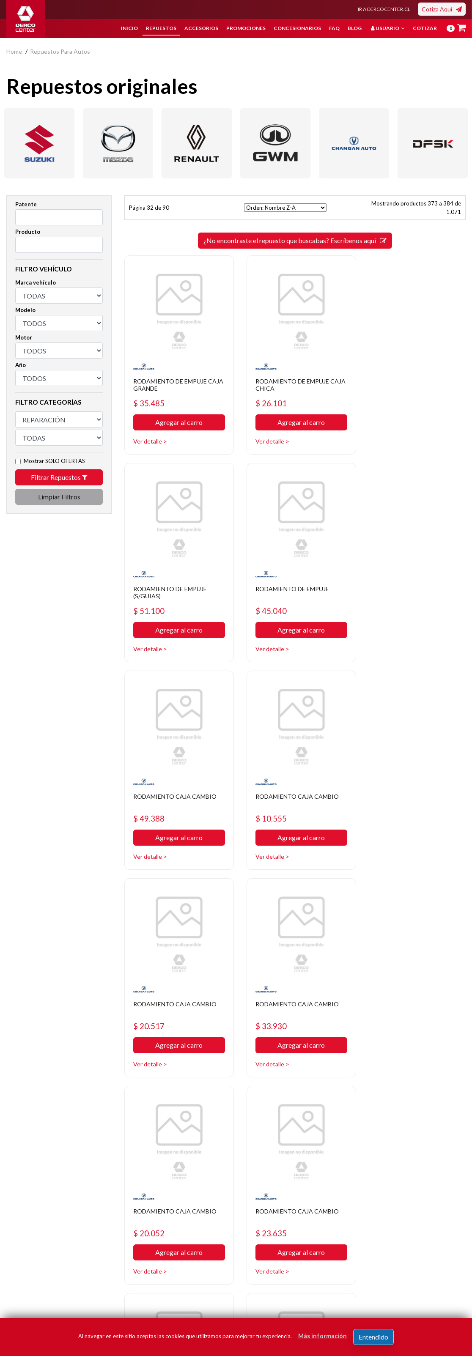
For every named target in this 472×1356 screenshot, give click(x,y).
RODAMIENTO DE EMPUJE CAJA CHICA (294, 380)
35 (341, 1091)
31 (280, 1091)
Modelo (25, 310)
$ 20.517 (150, 805)
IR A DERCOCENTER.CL (384, 9)
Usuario (388, 28)
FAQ (334, 28)
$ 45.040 (150, 602)
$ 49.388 (268, 602)
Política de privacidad (191, 1229)
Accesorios (201, 28)
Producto (27, 231)
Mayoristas (257, 1279)
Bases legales (182, 1241)
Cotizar (425, 28)
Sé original (255, 1267)
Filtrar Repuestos (59, 477)
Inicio (129, 28)
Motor (23, 337)
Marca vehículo (35, 282)
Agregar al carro (176, 418)
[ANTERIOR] (234, 1091)
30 (264, 1091)
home (14, 51)
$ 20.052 (386, 805)
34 (325, 1091)
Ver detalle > (151, 437)
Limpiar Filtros (59, 497)
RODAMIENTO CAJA (402, 987)
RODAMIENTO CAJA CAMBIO (284, 584)
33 (310, 1091)
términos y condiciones (377, 1287)
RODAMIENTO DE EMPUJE (176, 580)
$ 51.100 (386, 399)
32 (295, 1091)
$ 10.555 (386, 602)
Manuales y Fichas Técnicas (187, 1273)
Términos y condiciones (195, 1254)
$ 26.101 (268, 399)
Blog (355, 28)
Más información (322, 1336)
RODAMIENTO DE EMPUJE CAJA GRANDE (176, 380)
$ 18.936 (268, 1009)
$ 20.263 (386, 1009)
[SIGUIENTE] (356, 1091)
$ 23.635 (150, 1009)
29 (249, 1091)
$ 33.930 (268, 805)
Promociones (246, 28)
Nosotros (176, 1216)
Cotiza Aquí (442, 9)
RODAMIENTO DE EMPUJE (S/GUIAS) (412, 380)
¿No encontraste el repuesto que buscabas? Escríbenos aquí (295, 240)
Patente (26, 204)
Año (20, 365)
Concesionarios (297, 28)
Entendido (373, 1337)
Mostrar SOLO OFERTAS (54, 460)
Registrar (439, 1275)
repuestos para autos (60, 51)
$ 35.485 (150, 399)
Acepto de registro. (383, 1287)
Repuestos (161, 28)
